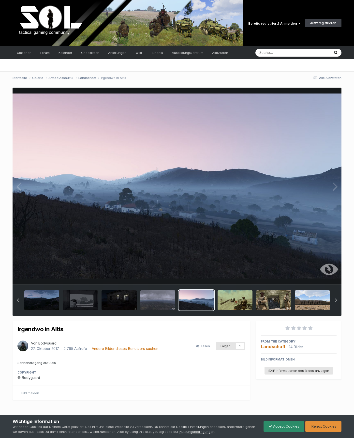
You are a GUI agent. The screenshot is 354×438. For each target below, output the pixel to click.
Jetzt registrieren (323, 23)
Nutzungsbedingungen (196, 432)
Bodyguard (47, 343)
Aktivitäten (220, 53)
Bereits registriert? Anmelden (274, 23)
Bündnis (157, 53)
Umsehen (24, 53)
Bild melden (30, 393)
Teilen (203, 346)
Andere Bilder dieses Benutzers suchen (125, 348)
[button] (18, 300)
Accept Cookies (284, 426)
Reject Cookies (323, 426)
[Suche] (282, 53)
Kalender (65, 53)
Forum (45, 53)
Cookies (36, 427)
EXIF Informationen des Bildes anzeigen (298, 371)
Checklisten (90, 53)
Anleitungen (117, 53)
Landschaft (273, 346)
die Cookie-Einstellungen (189, 427)
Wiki (138, 53)
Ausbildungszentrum (187, 53)
